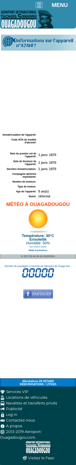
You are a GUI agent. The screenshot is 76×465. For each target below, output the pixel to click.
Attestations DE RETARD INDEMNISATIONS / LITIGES (38, 382)
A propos (14, 426)
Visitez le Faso (41, 458)
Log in (11, 414)
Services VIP (17, 392)
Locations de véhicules (26, 397)
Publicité (14, 409)
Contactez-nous (20, 420)
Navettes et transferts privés (31, 403)
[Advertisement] (38, 92)
